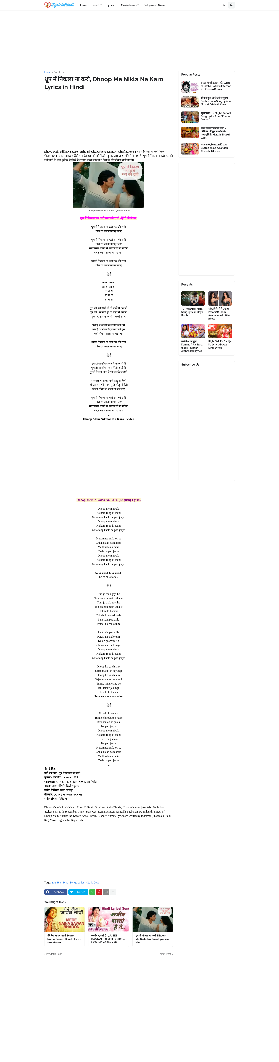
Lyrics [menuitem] (110, 5)
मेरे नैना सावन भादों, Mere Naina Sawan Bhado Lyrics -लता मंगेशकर (64, 939)
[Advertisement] (139, 41)
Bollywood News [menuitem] (154, 5)
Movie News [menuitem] (128, 5)
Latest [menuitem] (95, 5)
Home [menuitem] (82, 5)
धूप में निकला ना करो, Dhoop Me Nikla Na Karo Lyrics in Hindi (152, 939)
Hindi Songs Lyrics (74, 882)
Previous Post (54, 953)
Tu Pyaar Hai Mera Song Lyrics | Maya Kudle (192, 312)
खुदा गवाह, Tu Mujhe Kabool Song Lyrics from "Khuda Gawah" (216, 116)
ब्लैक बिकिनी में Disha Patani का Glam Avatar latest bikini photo (219, 313)
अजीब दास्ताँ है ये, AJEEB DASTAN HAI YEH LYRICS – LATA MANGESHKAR (108, 939)
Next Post (165, 953)
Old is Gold (92, 882)
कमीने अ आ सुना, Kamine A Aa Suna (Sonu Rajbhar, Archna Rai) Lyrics (191, 346)
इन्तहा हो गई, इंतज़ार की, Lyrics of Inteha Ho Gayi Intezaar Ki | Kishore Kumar (216, 86)
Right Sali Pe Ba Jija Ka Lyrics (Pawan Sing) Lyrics (219, 344)
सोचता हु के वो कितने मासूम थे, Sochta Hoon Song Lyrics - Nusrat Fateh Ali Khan (216, 101)
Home (47, 72)
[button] (224, 5)
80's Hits (59, 72)
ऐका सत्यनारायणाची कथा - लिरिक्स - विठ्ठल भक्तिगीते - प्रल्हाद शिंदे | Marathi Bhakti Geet (215, 133)
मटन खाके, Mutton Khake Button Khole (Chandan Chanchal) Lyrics (214, 147)
